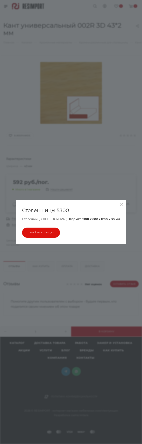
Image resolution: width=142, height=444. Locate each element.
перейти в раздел (41, 232)
